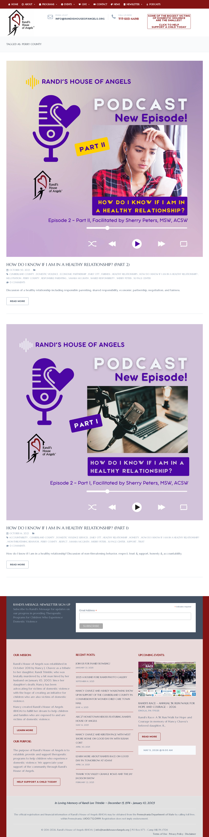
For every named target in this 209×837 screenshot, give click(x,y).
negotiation (13, 278)
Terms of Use (160, 833)
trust (141, 541)
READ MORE (149, 736)
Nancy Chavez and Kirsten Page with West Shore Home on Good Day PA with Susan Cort (103, 738)
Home (14, 4)
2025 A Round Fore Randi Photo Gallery (101, 677)
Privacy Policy (176, 833)
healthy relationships (124, 274)
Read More (17, 301)
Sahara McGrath (79, 278)
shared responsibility (102, 278)
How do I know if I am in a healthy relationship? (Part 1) (67, 528)
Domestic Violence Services (72, 537)
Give (86, 4)
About (30, 4)
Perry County (31, 278)
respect (63, 541)
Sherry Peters (124, 278)
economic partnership (73, 274)
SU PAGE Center (142, 278)
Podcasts (154, 4)
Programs (50, 4)
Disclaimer (190, 833)
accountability (18, 537)
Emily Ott (93, 274)
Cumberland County (21, 274)
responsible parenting (54, 278)
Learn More (25, 730)
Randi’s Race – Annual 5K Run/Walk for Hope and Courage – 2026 (166, 704)
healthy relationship (115, 537)
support (131, 541)
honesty (134, 537)
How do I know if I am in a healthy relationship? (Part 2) (68, 264)
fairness (105, 274)
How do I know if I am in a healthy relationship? (168, 274)
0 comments (17, 282)
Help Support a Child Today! (37, 781)
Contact (102, 4)
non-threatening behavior (23, 541)
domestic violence (47, 274)
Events (69, 4)
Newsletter (135, 4)
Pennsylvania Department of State (155, 814)
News (117, 4)
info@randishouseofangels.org (80, 18)
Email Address (88, 610)
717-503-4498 (128, 18)
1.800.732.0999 (92, 818)
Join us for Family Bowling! (93, 663)
